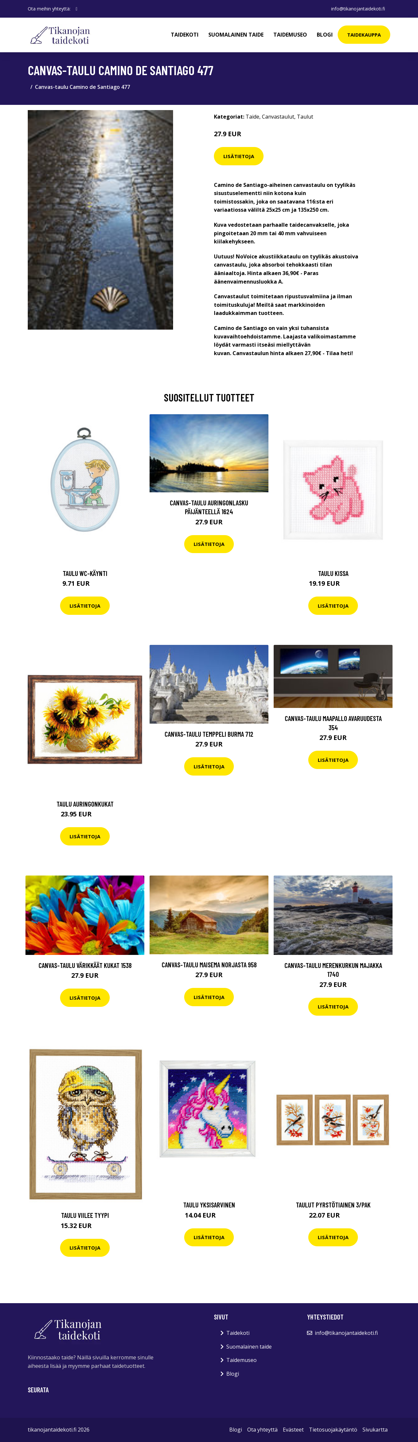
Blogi (325, 34)
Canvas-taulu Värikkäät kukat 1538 (85, 965)
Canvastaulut (278, 116)
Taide (252, 116)
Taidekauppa (364, 34)
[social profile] (76, 9)
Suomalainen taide (236, 34)
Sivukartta (375, 1429)
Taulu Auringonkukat (85, 804)
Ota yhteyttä (262, 1429)
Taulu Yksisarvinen (209, 1205)
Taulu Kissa (333, 573)
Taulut (305, 116)
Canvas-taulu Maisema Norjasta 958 (209, 964)
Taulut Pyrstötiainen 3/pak (333, 1205)
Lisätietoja (238, 156)
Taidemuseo (290, 34)
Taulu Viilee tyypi (85, 1215)
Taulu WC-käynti (85, 573)
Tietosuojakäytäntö (333, 1429)
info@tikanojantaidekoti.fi (358, 9)
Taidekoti (185, 34)
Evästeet (293, 1429)
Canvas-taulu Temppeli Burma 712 (209, 734)
